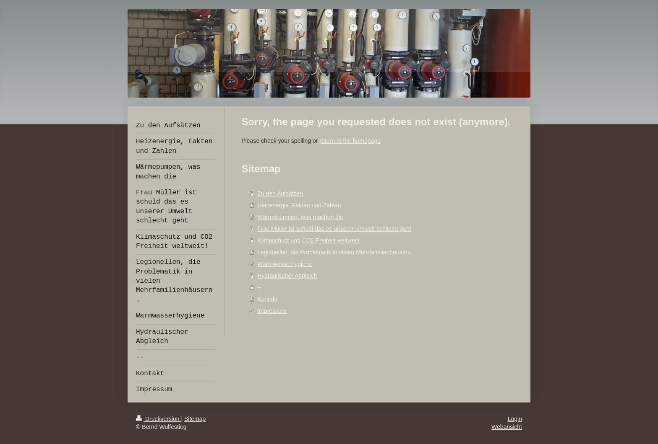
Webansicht (506, 426)
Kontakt (267, 299)
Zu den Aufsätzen (280, 193)
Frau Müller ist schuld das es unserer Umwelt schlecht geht (334, 228)
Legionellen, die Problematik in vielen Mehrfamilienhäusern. (335, 252)
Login (515, 419)
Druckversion (158, 419)
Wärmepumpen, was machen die (300, 217)
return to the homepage (350, 140)
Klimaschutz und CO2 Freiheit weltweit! (308, 240)
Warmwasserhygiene (284, 264)
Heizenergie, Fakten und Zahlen (299, 205)
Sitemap (195, 419)
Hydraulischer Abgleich (287, 275)
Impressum (271, 310)
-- (259, 287)
